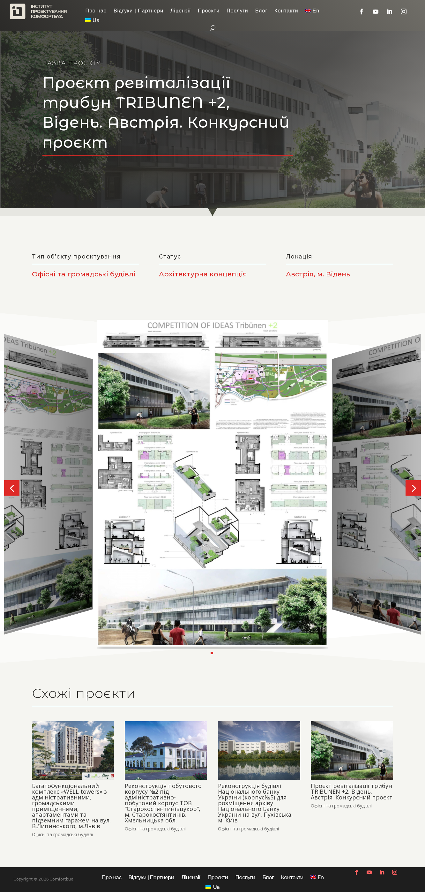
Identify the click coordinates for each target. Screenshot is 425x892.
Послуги (237, 11)
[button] (11, 488)
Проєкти (209, 11)
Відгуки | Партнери (138, 11)
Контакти (286, 11)
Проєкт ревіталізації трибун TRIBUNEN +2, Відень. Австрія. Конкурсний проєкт (351, 791)
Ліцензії (180, 11)
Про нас (95, 11)
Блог (261, 11)
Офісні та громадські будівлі (62, 834)
